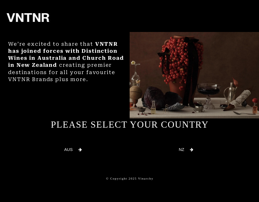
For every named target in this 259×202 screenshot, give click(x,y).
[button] (73, 149)
